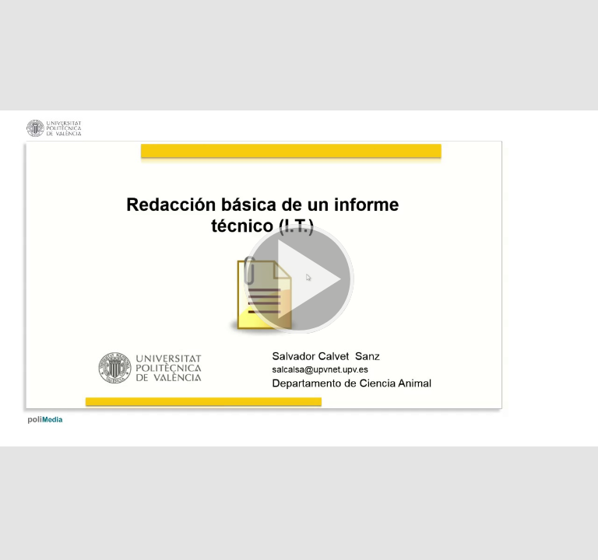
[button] (299, 280)
